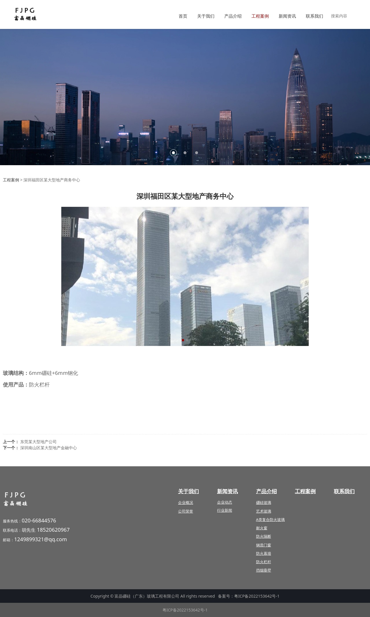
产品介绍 (233, 16)
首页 (183, 16)
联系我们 (314, 16)
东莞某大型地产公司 (38, 441)
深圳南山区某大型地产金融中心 (48, 447)
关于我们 (205, 16)
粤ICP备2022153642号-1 (257, 596)
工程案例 (260, 16)
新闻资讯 (287, 16)
